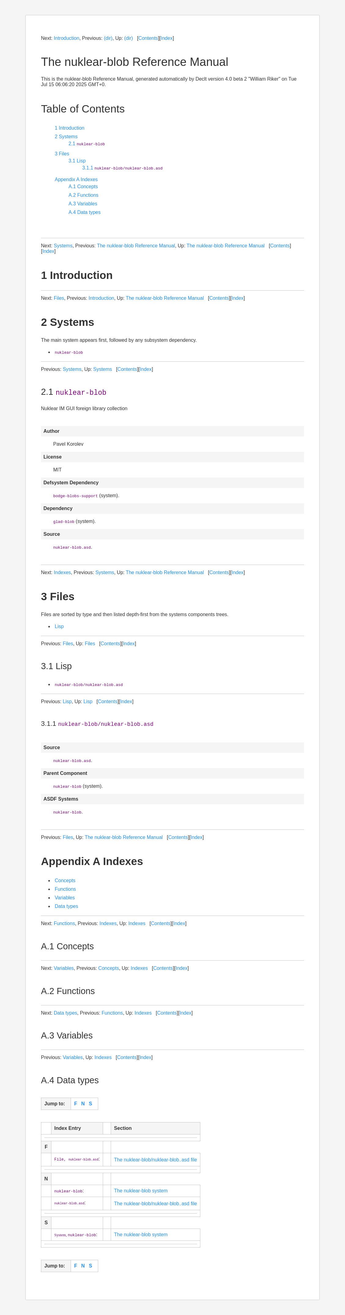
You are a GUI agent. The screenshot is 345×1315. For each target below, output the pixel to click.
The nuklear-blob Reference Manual (136, 245)
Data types (66, 906)
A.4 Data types (85, 212)
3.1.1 (122, 167)
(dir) (108, 38)
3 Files (62, 153)
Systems (63, 245)
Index (166, 38)
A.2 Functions (83, 195)
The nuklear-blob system (141, 1190)
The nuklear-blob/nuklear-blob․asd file (155, 1159)
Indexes (62, 572)
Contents (148, 38)
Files (59, 298)
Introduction (67, 38)
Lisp (59, 626)
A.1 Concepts (83, 186)
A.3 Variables (83, 203)
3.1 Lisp (77, 160)
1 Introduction (69, 128)
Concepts (65, 880)
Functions (65, 889)
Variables (65, 897)
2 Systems (66, 136)
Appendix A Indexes (76, 179)
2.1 (87, 143)
